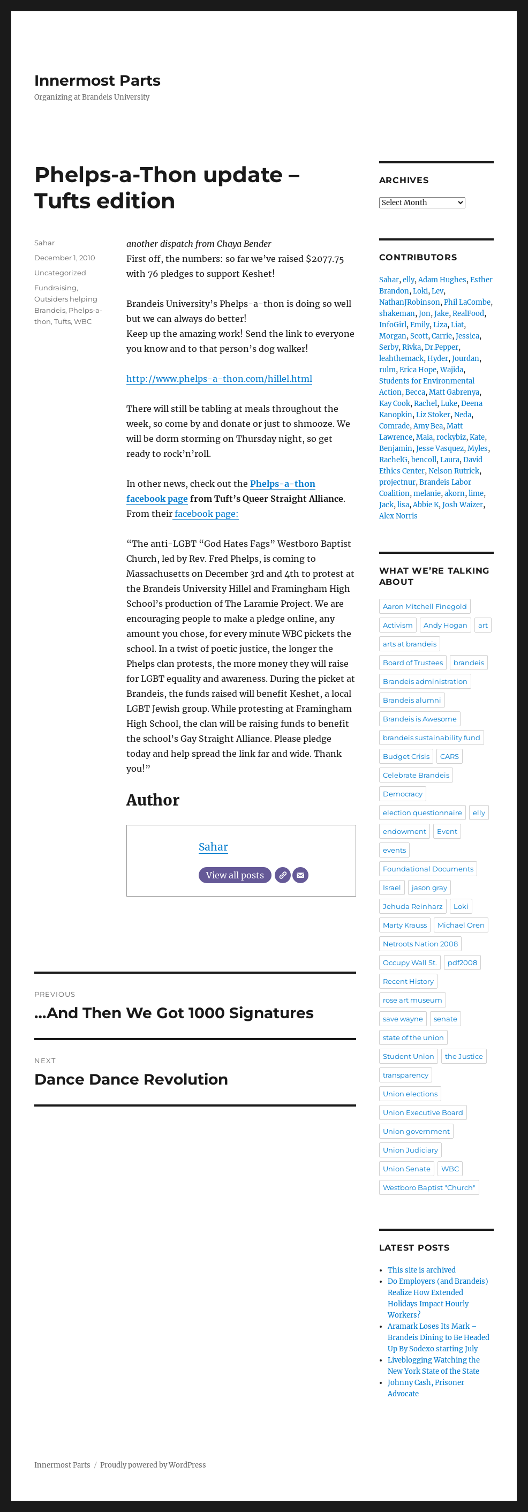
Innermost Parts (97, 80)
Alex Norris (398, 516)
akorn (454, 493)
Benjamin (395, 448)
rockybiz (451, 437)
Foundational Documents (428, 868)
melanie (427, 493)
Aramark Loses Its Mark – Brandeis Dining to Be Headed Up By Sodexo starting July (438, 1337)
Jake (441, 313)
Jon (425, 313)
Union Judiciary (410, 1150)
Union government (416, 1131)
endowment (404, 831)
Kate (477, 437)
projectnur (397, 482)
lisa (403, 504)
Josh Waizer (462, 504)
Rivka (411, 347)
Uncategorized (60, 272)
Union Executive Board (423, 1112)
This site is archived (422, 1270)
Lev (437, 291)
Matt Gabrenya (454, 392)
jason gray (429, 887)
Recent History (408, 981)
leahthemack (401, 358)
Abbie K (426, 504)
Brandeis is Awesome (420, 718)
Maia (424, 437)
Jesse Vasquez (440, 448)
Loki (420, 291)
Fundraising (55, 287)
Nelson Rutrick (453, 471)
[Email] (300, 875)
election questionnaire (422, 812)
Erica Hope (417, 369)
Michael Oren (461, 925)
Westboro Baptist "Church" (429, 1187)
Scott (419, 336)
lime (476, 493)
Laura (449, 459)
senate (445, 1018)
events (394, 850)
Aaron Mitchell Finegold (425, 606)
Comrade (394, 426)
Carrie (442, 336)
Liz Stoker (433, 414)
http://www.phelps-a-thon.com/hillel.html (219, 378)
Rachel (425, 403)
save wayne (403, 1018)
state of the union (413, 1037)
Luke (449, 403)
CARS (449, 756)
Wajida (451, 369)
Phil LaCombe (467, 302)
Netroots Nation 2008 (420, 943)
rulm (387, 369)
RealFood (468, 313)
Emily (419, 324)
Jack (386, 504)
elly (408, 279)
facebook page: (205, 513)
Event (447, 831)
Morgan (392, 336)
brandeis (469, 662)
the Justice (464, 1056)
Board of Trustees (413, 662)
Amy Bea (428, 426)
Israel (392, 887)
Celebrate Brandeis (416, 775)
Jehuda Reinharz (413, 906)
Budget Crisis (406, 756)
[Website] (283, 875)
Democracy (403, 793)
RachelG (393, 459)
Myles (477, 448)
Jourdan (465, 358)
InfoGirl (392, 324)
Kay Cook (394, 403)
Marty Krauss (405, 925)
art (483, 625)
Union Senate (407, 1168)
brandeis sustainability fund (431, 737)
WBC (83, 321)
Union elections (410, 1093)
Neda (462, 414)
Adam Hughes (442, 279)
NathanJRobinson (409, 302)
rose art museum (412, 1000)
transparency (405, 1075)
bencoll (423, 459)
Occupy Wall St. (410, 962)
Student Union (408, 1056)
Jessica (467, 336)
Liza (440, 324)
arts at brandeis (409, 644)
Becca (415, 392)
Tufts (62, 321)
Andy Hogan (445, 625)
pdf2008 (462, 962)
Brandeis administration (425, 681)
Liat (457, 324)
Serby (388, 347)
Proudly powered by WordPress (153, 1465)
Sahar (213, 846)
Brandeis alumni (412, 700)
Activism (398, 625)
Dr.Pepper (441, 347)
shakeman (397, 313)
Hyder (437, 358)
